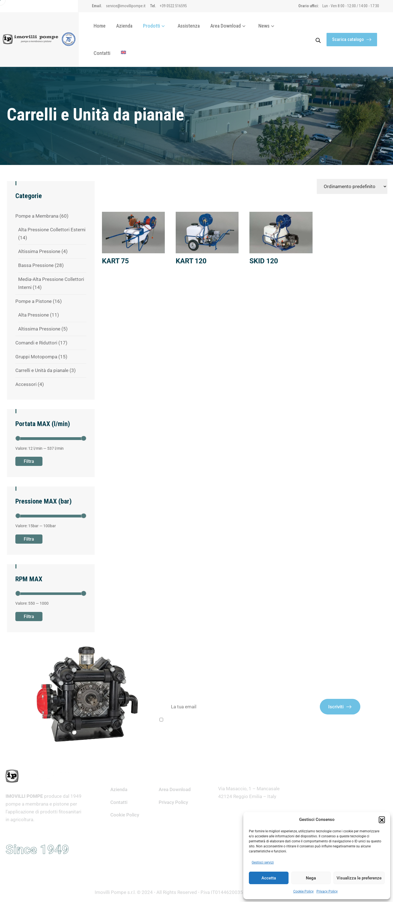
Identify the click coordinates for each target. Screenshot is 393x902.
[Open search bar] (318, 39)
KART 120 (191, 261)
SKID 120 (263, 261)
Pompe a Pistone (33, 301)
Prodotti (155, 26)
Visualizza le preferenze (359, 878)
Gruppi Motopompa (36, 356)
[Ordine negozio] (352, 186)
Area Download (229, 26)
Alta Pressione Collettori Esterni (51, 229)
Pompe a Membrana (36, 216)
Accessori (26, 384)
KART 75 (115, 261)
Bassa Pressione (36, 265)
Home (100, 26)
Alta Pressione (33, 315)
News (267, 26)
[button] (382, 819)
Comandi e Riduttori (36, 343)
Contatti (102, 53)
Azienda (124, 26)
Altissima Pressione (39, 251)
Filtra (29, 461)
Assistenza (189, 26)
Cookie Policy (303, 891)
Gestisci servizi (263, 862)
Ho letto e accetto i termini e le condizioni (206, 720)
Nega (311, 878)
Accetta (268, 878)
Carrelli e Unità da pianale (41, 370)
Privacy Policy (327, 891)
